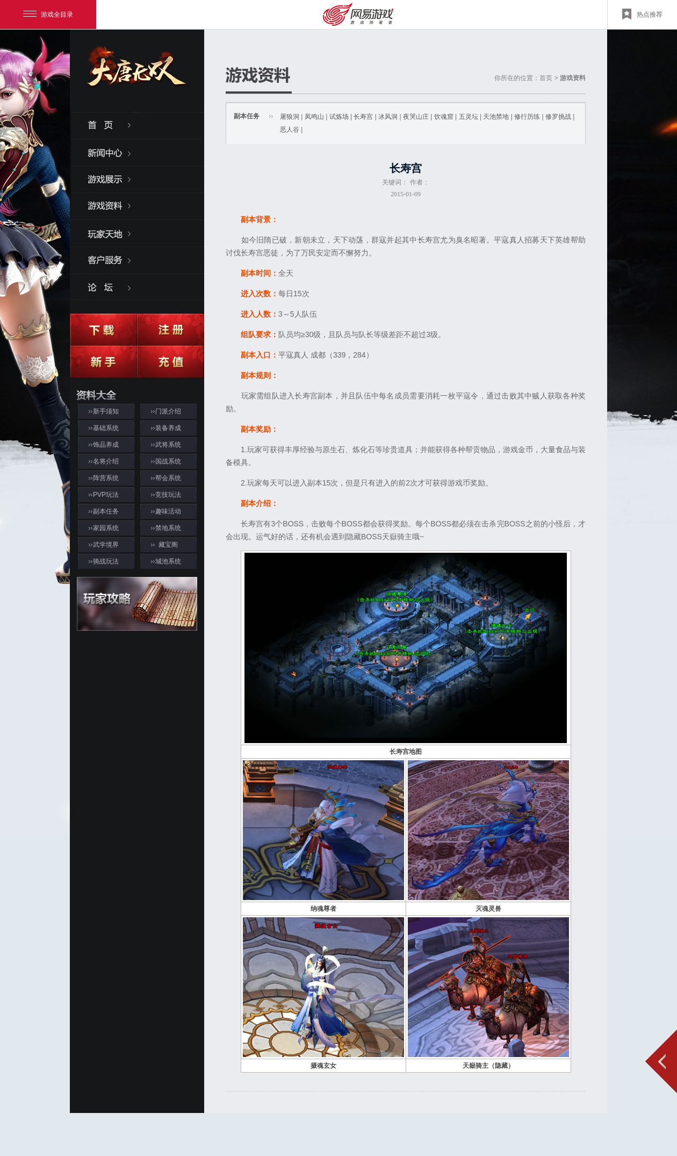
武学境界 (106, 544)
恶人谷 (289, 129)
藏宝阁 (168, 544)
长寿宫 (363, 116)
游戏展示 (137, 178)
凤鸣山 (314, 116)
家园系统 (106, 528)
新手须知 (106, 411)
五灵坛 (468, 116)
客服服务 (137, 259)
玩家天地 (137, 232)
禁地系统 (168, 528)
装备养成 (168, 428)
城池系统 (168, 561)
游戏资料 (137, 205)
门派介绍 (168, 411)
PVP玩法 (106, 494)
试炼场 (339, 116)
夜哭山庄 (416, 116)
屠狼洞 (289, 116)
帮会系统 (168, 478)
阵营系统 (106, 478)
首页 (137, 124)
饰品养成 (106, 444)
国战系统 (168, 461)
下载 (103, 329)
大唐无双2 (137, 75)
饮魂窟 (443, 116)
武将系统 (168, 444)
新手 (103, 362)
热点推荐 (642, 14)
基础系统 (106, 428)
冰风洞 (388, 116)
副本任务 (106, 511)
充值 (170, 362)
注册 (170, 329)
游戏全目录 (48, 14)
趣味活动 (168, 511)
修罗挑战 (558, 116)
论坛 (137, 286)
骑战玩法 (106, 561)
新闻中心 (137, 151)
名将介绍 (106, 461)
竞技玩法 (168, 494)
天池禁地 (496, 116)
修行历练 (527, 116)
